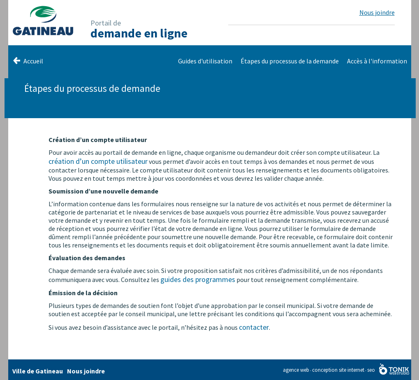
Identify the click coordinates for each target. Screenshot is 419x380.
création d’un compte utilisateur (98, 161)
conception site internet (338, 369)
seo (371, 369)
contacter (254, 327)
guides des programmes (197, 279)
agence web (296, 369)
